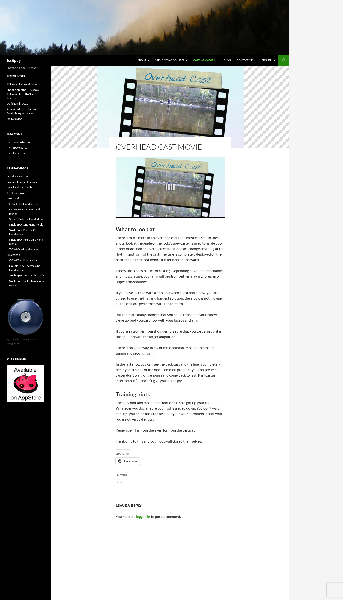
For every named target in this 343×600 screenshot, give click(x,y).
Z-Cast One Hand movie (23, 249)
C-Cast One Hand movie (23, 204)
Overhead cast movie (19, 187)
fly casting (19, 153)
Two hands (13, 254)
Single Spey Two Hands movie (26, 275)
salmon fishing (21, 142)
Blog (227, 60)
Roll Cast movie (16, 193)
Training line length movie (22, 182)
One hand (13, 198)
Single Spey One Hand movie (26, 224)
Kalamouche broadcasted (22, 84)
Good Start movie (17, 176)
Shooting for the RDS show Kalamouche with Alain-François (23, 94)
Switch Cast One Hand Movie (26, 219)
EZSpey (14, 60)
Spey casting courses (169, 60)
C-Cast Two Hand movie (23, 260)
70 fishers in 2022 (17, 103)
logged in (143, 516)
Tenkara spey (14, 118)
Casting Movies (204, 60)
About (142, 60)
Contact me (245, 60)
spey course (20, 147)
